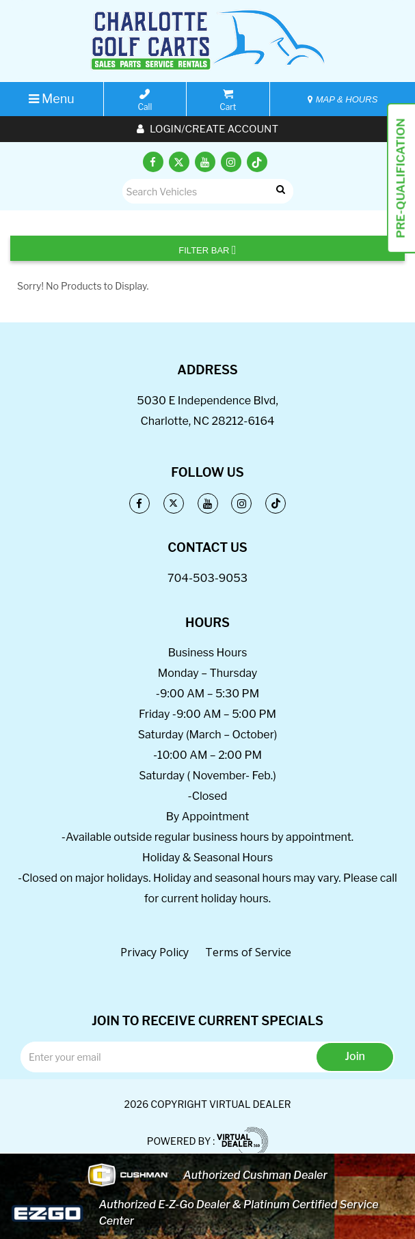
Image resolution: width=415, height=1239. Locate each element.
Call (145, 100)
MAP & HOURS (342, 99)
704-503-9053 (207, 578)
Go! (278, 190)
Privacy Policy (154, 952)
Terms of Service (248, 952)
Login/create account (207, 129)
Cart (227, 100)
